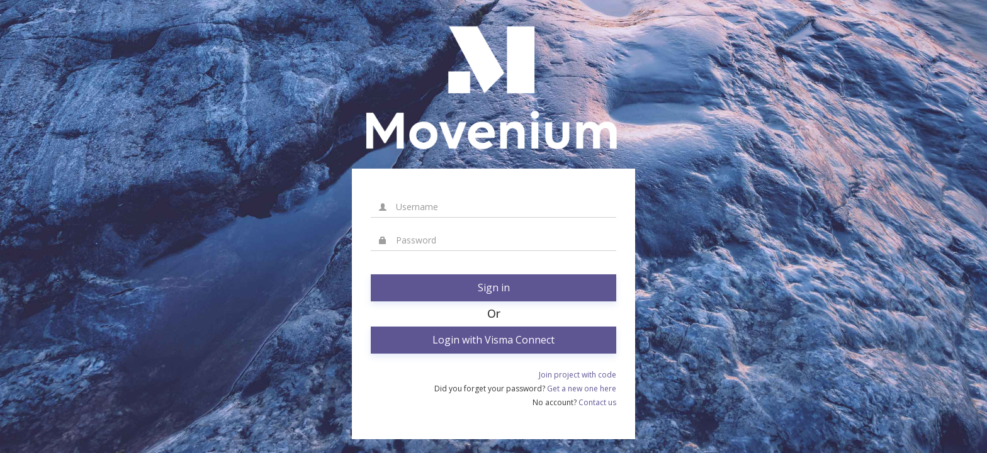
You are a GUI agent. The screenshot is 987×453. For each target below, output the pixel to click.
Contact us (597, 402)
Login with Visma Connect (493, 340)
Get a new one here (581, 388)
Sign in (494, 287)
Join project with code (577, 374)
